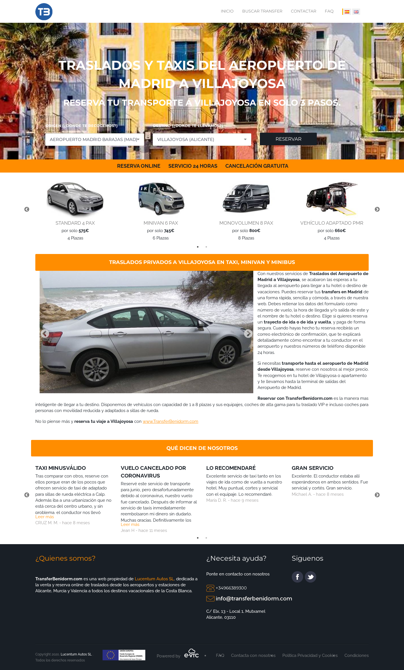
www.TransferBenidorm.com (170, 421)
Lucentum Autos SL (154, 578)
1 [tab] (198, 247)
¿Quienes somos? (65, 558)
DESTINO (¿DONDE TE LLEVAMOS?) (188, 125)
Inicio (227, 11)
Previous (27, 209)
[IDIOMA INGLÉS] (356, 12)
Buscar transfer (262, 11)
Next (377, 209)
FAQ (329, 11)
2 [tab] (206, 247)
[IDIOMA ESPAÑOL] (346, 12)
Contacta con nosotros (253, 655)
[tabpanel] (74, 210)
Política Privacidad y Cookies (310, 655)
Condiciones (356, 655)
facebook (297, 577)
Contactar (303, 11)
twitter (310, 577)
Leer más (44, 516)
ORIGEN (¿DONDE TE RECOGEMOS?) (82, 125)
